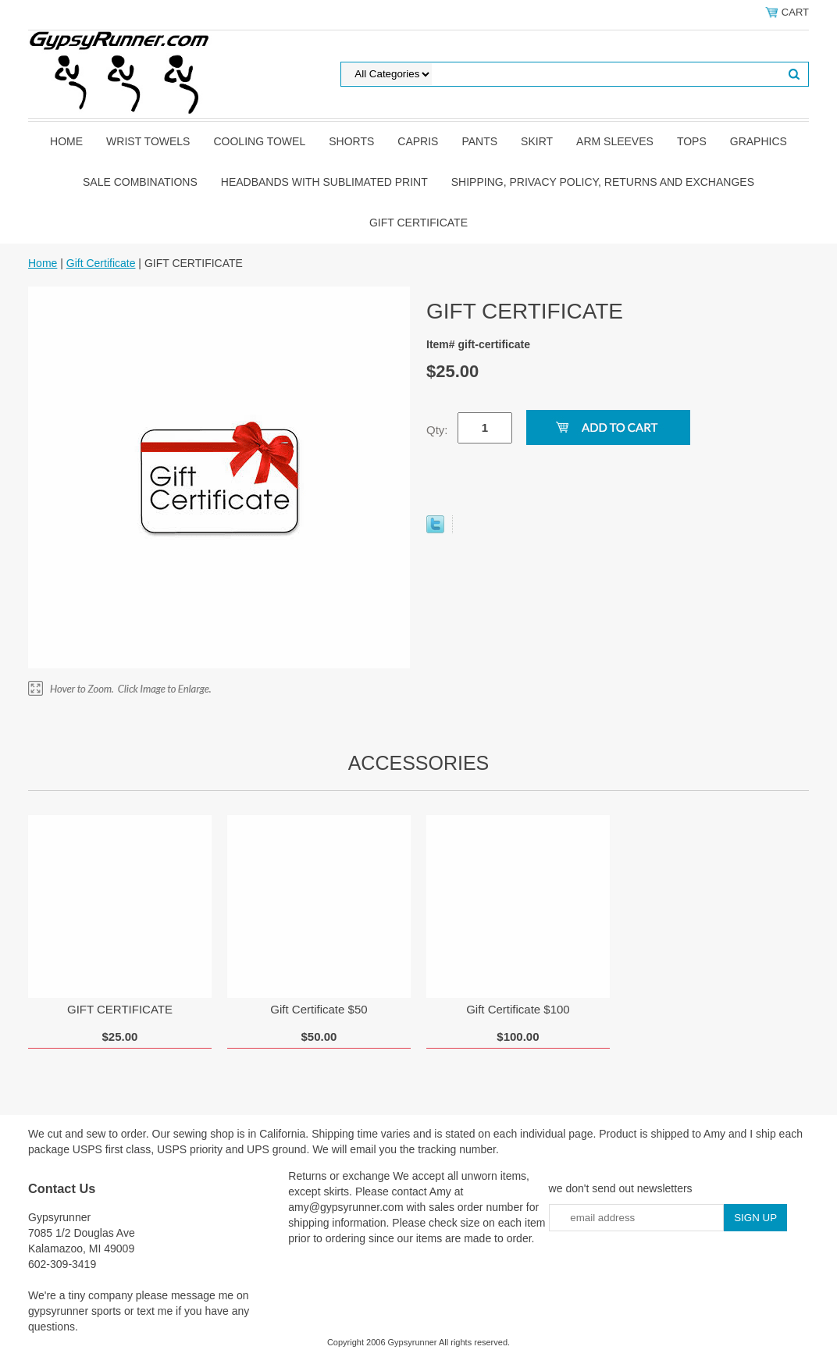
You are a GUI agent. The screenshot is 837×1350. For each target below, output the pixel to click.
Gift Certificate (418, 222)
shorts (351, 141)
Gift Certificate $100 (518, 1009)
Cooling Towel (259, 141)
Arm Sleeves (615, 141)
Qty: (437, 429)
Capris (417, 141)
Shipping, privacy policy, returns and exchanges (602, 182)
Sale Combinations (140, 182)
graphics (758, 141)
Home (66, 141)
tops (692, 141)
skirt (537, 141)
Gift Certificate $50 (318, 1009)
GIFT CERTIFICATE (120, 1009)
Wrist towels (148, 141)
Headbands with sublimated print (324, 182)
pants (479, 141)
